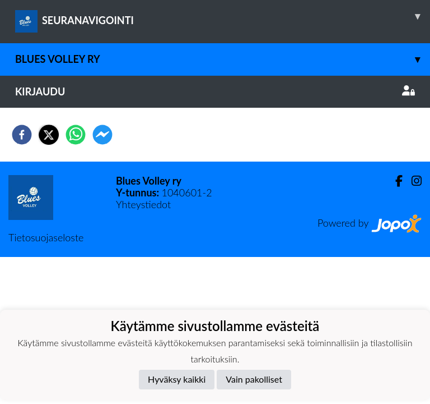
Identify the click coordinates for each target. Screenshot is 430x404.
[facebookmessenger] (102, 135)
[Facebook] (394, 181)
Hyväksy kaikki (176, 379)
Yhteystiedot (143, 204)
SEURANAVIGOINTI (222, 16)
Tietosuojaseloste (45, 237)
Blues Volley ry (222, 59)
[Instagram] (412, 181)
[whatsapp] (76, 135)
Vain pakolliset (254, 379)
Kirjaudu (215, 91)
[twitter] (49, 135)
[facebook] (22, 135)
